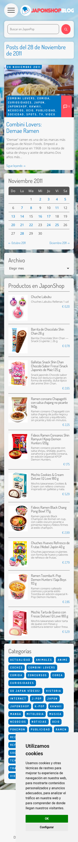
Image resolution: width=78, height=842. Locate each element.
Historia (53, 690)
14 (22, 216)
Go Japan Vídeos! (25, 690)
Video (50, 114)
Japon (39, 102)
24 (49, 225)
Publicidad (46, 110)
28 (22, 233)
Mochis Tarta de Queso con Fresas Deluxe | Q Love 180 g (49, 614)
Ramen (61, 729)
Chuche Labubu (41, 297)
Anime (63, 659)
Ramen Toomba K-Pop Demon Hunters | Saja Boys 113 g (48, 579)
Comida (43, 98)
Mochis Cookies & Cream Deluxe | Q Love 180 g (47, 476)
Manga (15, 714)
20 (13, 225)
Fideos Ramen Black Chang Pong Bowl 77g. (49, 509)
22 (31, 225)
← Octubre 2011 (17, 243)
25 (57, 225)
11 (57, 207)
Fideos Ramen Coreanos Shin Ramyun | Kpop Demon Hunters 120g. (50, 439)
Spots (31, 114)
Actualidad (20, 659)
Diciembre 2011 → (60, 243)
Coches (16, 667)
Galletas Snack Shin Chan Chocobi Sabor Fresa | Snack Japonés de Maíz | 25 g (49, 366)
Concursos (37, 675)
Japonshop (17, 106)
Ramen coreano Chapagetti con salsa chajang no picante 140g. (49, 402)
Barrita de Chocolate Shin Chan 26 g (47, 331)
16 (40, 216)
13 (13, 216)
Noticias (39, 721)
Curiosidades (20, 102)
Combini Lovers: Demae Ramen (24, 127)
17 (49, 216)
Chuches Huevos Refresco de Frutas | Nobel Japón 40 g (50, 545)
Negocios (16, 110)
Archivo (16, 260)
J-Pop (37, 698)
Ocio (30, 110)
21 (22, 225)
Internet (18, 698)
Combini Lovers (21, 98)
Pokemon (17, 729)
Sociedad (16, 114)
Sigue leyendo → (16, 166)
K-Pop (40, 706)
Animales (44, 659)
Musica (55, 714)
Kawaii (35, 106)
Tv (41, 114)
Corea (57, 675)
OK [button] (47, 818)
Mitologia (35, 714)
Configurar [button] (47, 827)
